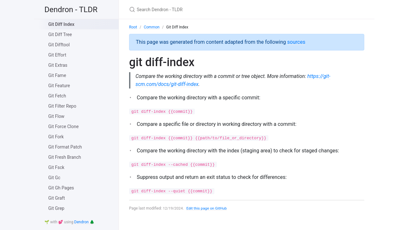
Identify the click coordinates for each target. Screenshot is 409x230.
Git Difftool (59, 44)
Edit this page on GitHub (207, 208)
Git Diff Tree (60, 34)
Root (133, 27)
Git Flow (56, 116)
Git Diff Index (61, 24)
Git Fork (56, 136)
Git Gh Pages (61, 187)
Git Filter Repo (62, 106)
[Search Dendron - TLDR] (204, 9)
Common (151, 27)
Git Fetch (57, 95)
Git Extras (57, 65)
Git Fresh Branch (64, 157)
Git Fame (57, 75)
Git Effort (57, 54)
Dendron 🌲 (84, 222)
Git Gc (54, 177)
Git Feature (59, 85)
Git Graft (56, 198)
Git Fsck (56, 167)
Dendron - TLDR (70, 9)
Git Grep (56, 208)
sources (296, 42)
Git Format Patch (65, 147)
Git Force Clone (63, 126)
